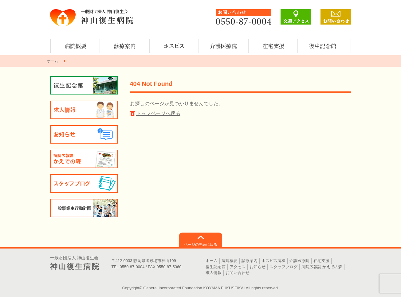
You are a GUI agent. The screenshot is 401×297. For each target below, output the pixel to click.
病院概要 (75, 46)
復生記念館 (216, 266)
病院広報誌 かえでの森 (84, 159)
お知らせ (84, 134)
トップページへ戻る (158, 113)
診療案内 (125, 46)
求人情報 (84, 110)
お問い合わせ (238, 272)
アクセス (238, 266)
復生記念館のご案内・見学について (323, 46)
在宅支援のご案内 (273, 46)
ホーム (52, 61)
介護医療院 (224, 46)
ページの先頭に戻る (200, 244)
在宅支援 (321, 260)
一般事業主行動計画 (84, 208)
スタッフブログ (84, 183)
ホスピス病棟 (174, 46)
